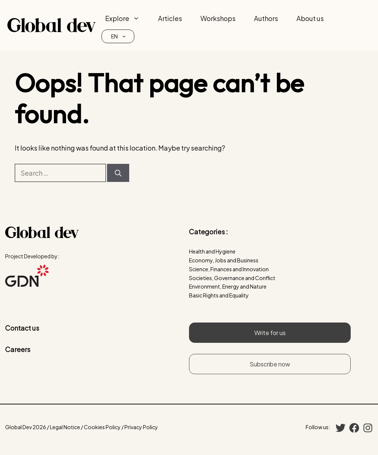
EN (122, 36)
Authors (266, 18)
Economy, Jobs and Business (223, 260)
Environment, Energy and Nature (228, 286)
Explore (127, 18)
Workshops (218, 18)
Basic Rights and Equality (219, 295)
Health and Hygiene (212, 251)
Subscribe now (270, 364)
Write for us (270, 333)
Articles (170, 18)
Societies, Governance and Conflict (232, 278)
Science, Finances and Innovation (229, 269)
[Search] (118, 173)
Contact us (22, 328)
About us (310, 18)
